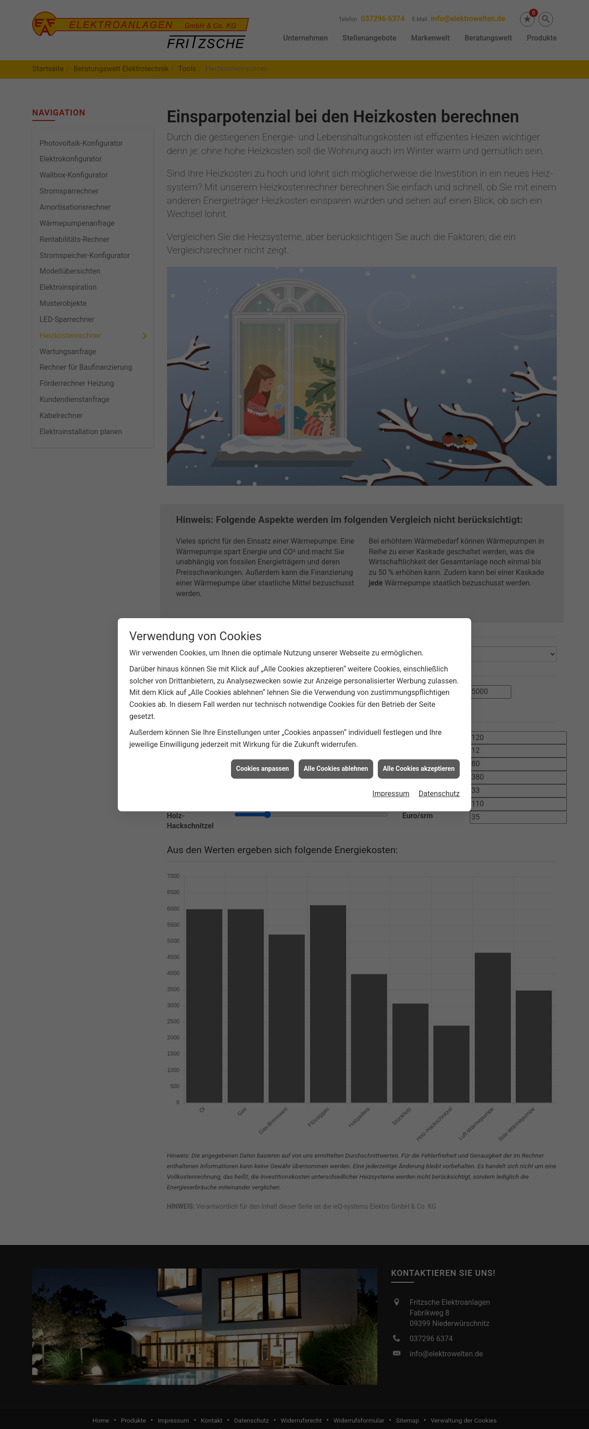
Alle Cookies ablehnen (336, 607)
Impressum (391, 632)
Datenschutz (439, 632)
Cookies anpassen (262, 607)
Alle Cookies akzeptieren (419, 607)
